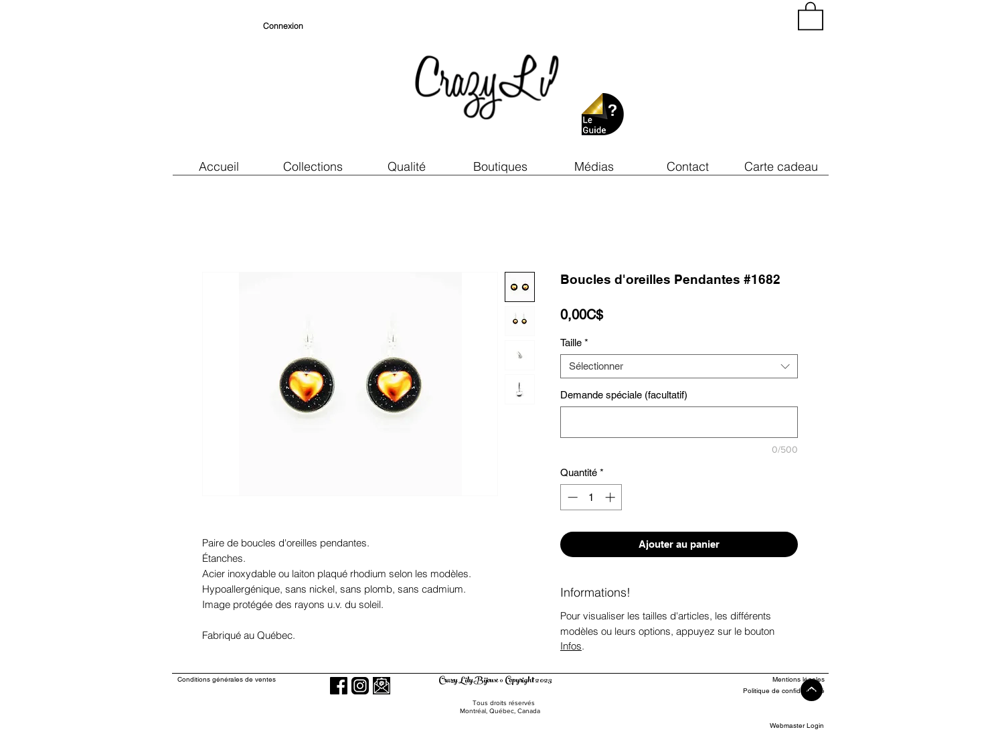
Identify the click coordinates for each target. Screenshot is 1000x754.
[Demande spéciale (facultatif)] (679, 422)
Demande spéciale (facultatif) (623, 394)
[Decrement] (571, 497)
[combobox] (679, 366)
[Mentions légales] (775, 679)
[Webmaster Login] (797, 725)
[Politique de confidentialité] (775, 690)
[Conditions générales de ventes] (264, 679)
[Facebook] (338, 685)
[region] (703, 80)
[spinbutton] (591, 497)
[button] (406, 166)
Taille (574, 342)
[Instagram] (360, 685)
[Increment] (611, 497)
